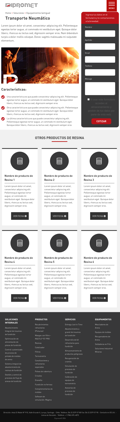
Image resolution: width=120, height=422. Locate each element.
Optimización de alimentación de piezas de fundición (13, 342)
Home (8, 13)
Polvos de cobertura (43, 371)
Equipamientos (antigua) (38, 13)
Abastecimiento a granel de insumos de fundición (73, 332)
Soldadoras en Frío (103, 344)
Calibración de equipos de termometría (71, 380)
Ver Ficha (20, 216)
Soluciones (18, 13)
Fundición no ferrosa (43, 384)
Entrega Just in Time (73, 324)
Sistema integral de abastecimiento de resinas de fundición (13, 367)
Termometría (40, 356)
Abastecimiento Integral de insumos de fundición (13, 331)
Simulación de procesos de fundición (71, 369)
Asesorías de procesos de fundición (70, 391)
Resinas (38, 343)
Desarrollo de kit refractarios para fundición (72, 343)
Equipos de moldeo (103, 332)
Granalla (38, 380)
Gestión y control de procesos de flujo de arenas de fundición (13, 378)
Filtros (37, 352)
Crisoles (38, 376)
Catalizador (40, 347)
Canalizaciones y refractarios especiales (42, 363)
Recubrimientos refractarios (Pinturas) (41, 327)
